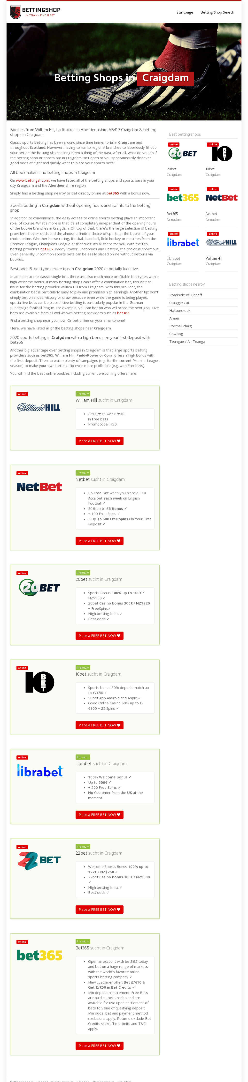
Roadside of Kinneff (185, 294)
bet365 (113, 193)
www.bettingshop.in (32, 180)
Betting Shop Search (217, 12)
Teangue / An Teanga (187, 341)
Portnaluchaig (180, 325)
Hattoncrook (179, 310)
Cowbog (176, 333)
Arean (174, 318)
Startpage (185, 12)
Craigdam (123, 400)
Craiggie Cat (179, 302)
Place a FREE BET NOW (99, 441)
